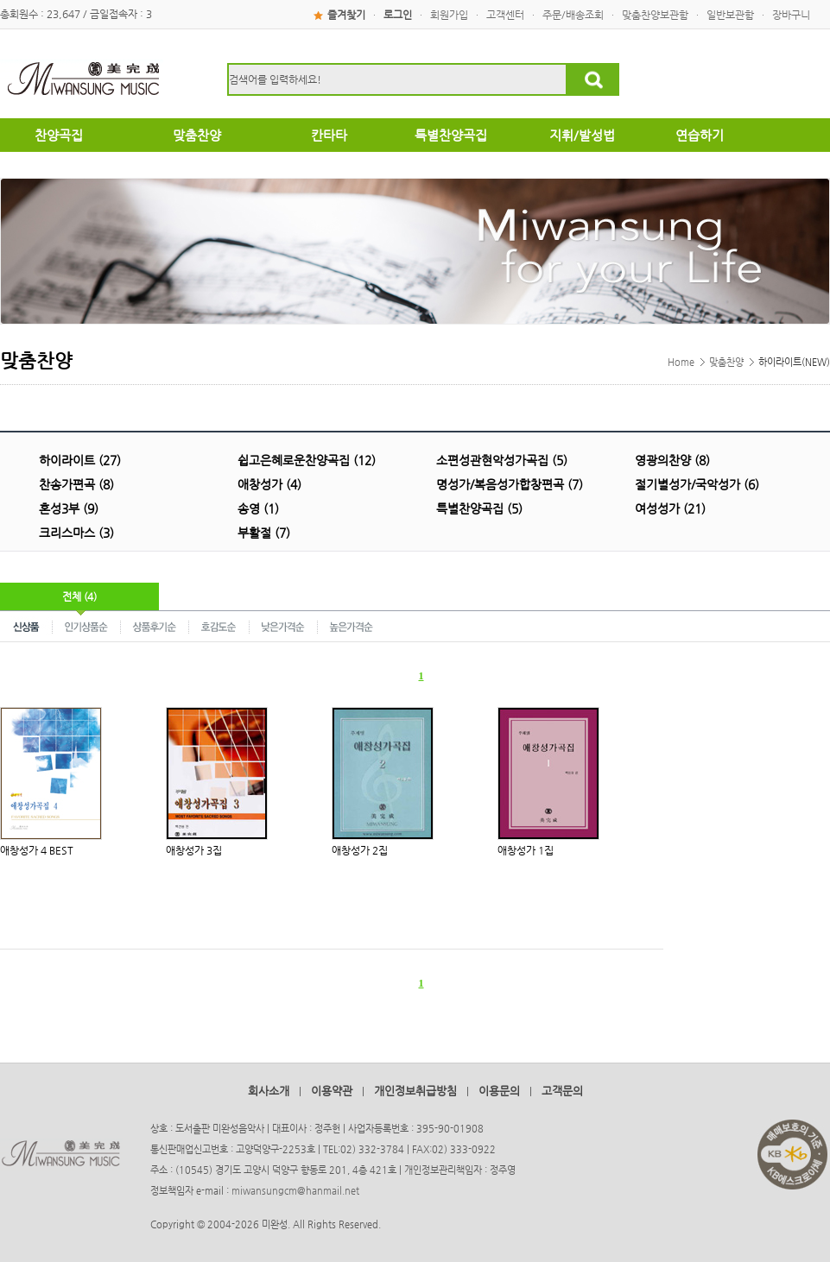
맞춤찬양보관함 (655, 15)
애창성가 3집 (194, 850)
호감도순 (219, 625)
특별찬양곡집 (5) (479, 508)
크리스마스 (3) (76, 533)
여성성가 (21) (670, 508)
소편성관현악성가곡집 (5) (501, 460)
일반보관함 (730, 15)
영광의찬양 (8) (672, 460)
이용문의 (499, 1090)
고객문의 (562, 1090)
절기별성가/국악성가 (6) (697, 484)
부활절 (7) (264, 533)
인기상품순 (87, 625)
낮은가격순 (284, 625)
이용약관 (331, 1090)
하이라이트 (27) (80, 460)
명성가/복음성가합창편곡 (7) (509, 484)
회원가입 (449, 15)
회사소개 (268, 1090)
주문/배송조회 (573, 15)
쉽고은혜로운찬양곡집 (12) (307, 460)
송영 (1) (258, 508)
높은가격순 (351, 625)
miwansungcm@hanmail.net (295, 1190)
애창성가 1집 (525, 850)
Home (681, 362)
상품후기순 (155, 625)
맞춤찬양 (726, 362)
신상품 (26, 625)
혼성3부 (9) (68, 508)
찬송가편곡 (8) (76, 484)
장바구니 (791, 15)
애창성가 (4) (269, 484)
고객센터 (505, 15)
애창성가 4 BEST (36, 850)
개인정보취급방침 (415, 1090)
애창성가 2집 (360, 850)
